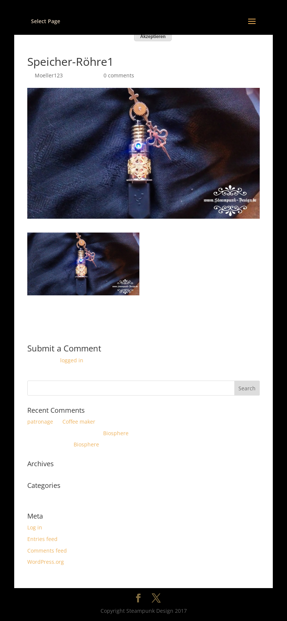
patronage (40, 421)
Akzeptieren (153, 36)
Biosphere (116, 433)
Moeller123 (49, 75)
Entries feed (42, 538)
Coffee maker (78, 421)
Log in (34, 527)
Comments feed (47, 550)
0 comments (119, 75)
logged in (71, 360)
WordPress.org (45, 561)
